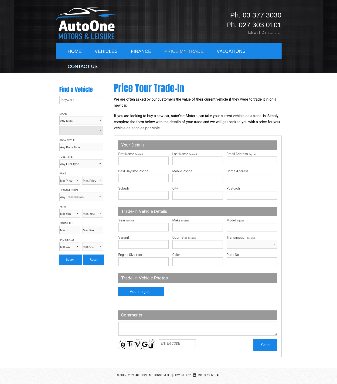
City (175, 188)
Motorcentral (206, 375)
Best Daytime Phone (133, 171)
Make (63, 113)
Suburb (123, 188)
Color (176, 255)
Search (70, 259)
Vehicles (106, 51)
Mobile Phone (182, 171)
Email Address (241, 154)
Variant (143, 242)
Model (252, 224)
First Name (130, 154)
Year (62, 206)
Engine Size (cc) (130, 255)
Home (75, 51)
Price (62, 173)
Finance (141, 51)
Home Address (237, 171)
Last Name (184, 154)
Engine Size (66, 239)
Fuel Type (65, 156)
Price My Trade (184, 51)
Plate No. (233, 255)
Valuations (231, 51)
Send (265, 345)
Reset (94, 259)
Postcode (234, 188)
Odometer (66, 223)
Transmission (68, 190)
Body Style (67, 140)
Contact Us (83, 66)
